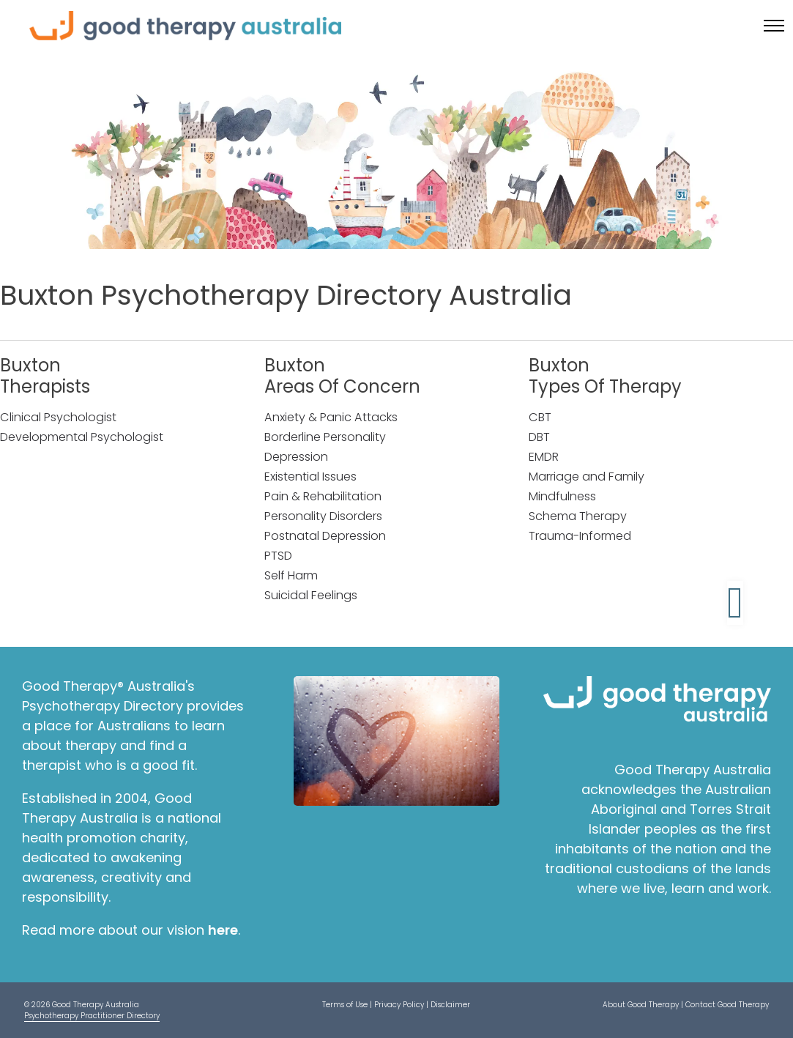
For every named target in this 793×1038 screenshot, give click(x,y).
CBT (540, 417)
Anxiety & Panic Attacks (331, 417)
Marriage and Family (586, 476)
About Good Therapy (641, 1004)
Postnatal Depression (325, 535)
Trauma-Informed (580, 535)
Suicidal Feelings (310, 595)
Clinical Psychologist (58, 417)
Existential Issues (310, 476)
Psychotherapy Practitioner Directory (92, 1015)
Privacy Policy (399, 1004)
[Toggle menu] (774, 25)
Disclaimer (450, 1004)
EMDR (544, 456)
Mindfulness (562, 496)
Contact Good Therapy (727, 1004)
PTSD (278, 555)
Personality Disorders (323, 516)
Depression (296, 456)
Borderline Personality (325, 437)
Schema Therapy (578, 516)
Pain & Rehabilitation (322, 496)
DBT (539, 437)
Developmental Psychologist (81, 437)
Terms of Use (345, 1004)
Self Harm (291, 575)
